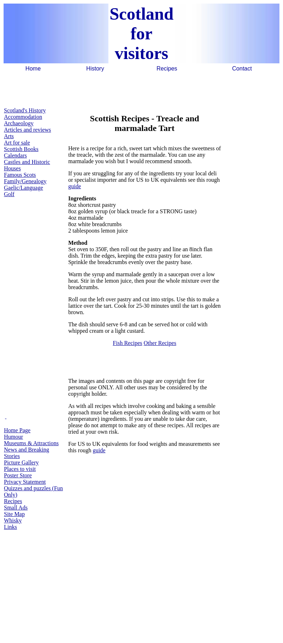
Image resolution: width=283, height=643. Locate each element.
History (95, 68)
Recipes (167, 68)
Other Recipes (160, 343)
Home (33, 68)
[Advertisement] (141, 89)
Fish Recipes (127, 343)
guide (74, 186)
